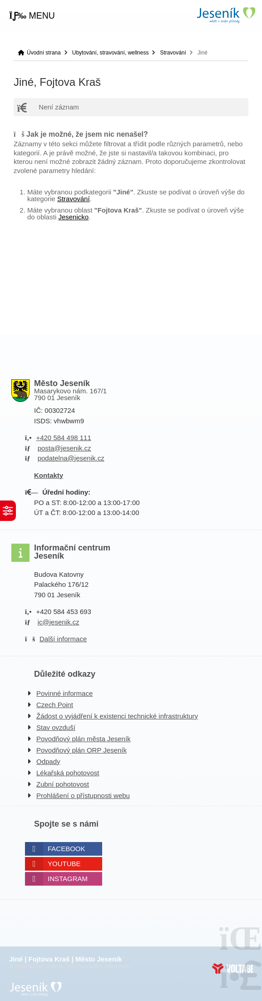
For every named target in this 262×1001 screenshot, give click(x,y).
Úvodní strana (225, 15)
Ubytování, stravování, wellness (110, 52)
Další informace (63, 639)
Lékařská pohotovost (67, 773)
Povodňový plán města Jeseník (83, 739)
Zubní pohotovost (62, 784)
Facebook (66, 848)
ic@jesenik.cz (58, 622)
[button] (32, 15)
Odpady (48, 761)
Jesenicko (73, 217)
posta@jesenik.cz (64, 448)
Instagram (68, 878)
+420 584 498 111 (63, 437)
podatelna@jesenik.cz (71, 458)
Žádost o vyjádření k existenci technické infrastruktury (117, 716)
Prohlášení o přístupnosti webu (83, 795)
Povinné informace (64, 693)
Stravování (173, 52)
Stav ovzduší (55, 727)
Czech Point (54, 705)
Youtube (64, 863)
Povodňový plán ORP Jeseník (81, 750)
